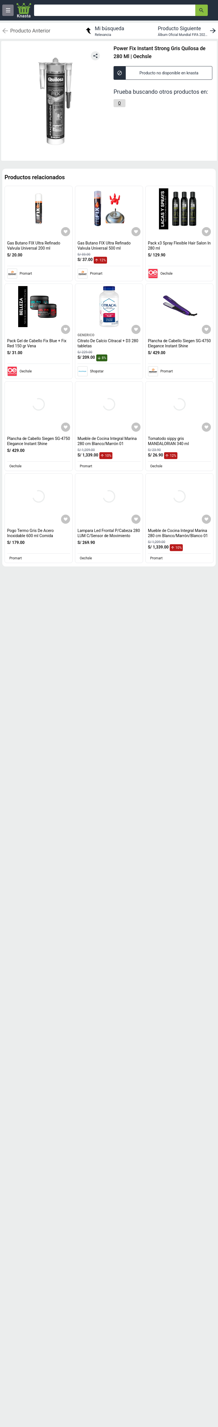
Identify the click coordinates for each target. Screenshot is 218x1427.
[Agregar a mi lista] (65, 231)
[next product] (188, 31)
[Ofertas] (114, 10)
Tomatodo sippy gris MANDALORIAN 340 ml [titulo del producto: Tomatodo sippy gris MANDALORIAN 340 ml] (168, 441)
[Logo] (24, 10)
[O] (119, 103)
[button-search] (201, 10)
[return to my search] (104, 31)
